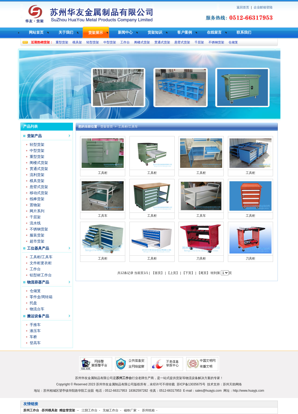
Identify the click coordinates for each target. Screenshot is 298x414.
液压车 (35, 331)
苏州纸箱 (148, 410)
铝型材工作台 (41, 275)
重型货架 (62, 42)
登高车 (35, 343)
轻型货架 (92, 42)
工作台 (125, 42)
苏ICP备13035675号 (191, 384)
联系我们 (244, 32)
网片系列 (37, 211)
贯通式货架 (162, 42)
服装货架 (37, 235)
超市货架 (37, 241)
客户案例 (184, 32)
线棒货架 (37, 199)
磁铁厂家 (130, 410)
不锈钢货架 (216, 42)
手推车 (35, 325)
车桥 (33, 337)
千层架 (199, 42)
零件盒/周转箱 (41, 297)
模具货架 (37, 181)
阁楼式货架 (142, 42)
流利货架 (37, 175)
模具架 (77, 42)
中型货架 (109, 42)
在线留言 (214, 32)
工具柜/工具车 (41, 257)
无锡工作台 (110, 410)
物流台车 (37, 309)
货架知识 (155, 32)
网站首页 (36, 32)
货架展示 (95, 32)
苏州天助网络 (232, 384)
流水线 (35, 223)
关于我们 (66, 32)
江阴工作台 (89, 410)
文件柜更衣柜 (41, 263)
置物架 (35, 205)
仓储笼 (233, 42)
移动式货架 (39, 193)
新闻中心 (125, 32)
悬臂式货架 (182, 42)
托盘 (33, 303)
